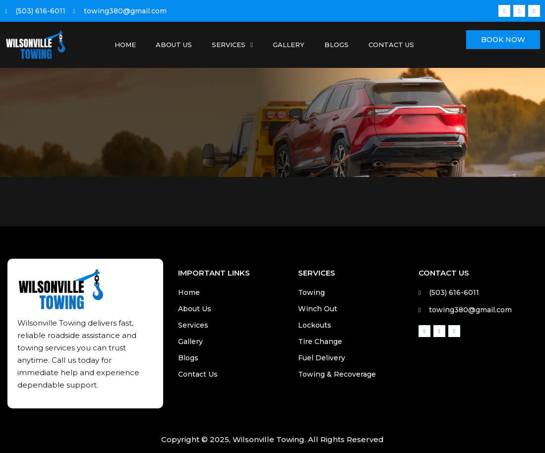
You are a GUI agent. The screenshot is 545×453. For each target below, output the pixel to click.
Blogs (336, 45)
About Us (174, 45)
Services (232, 45)
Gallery (288, 45)
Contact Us (391, 45)
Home (125, 45)
